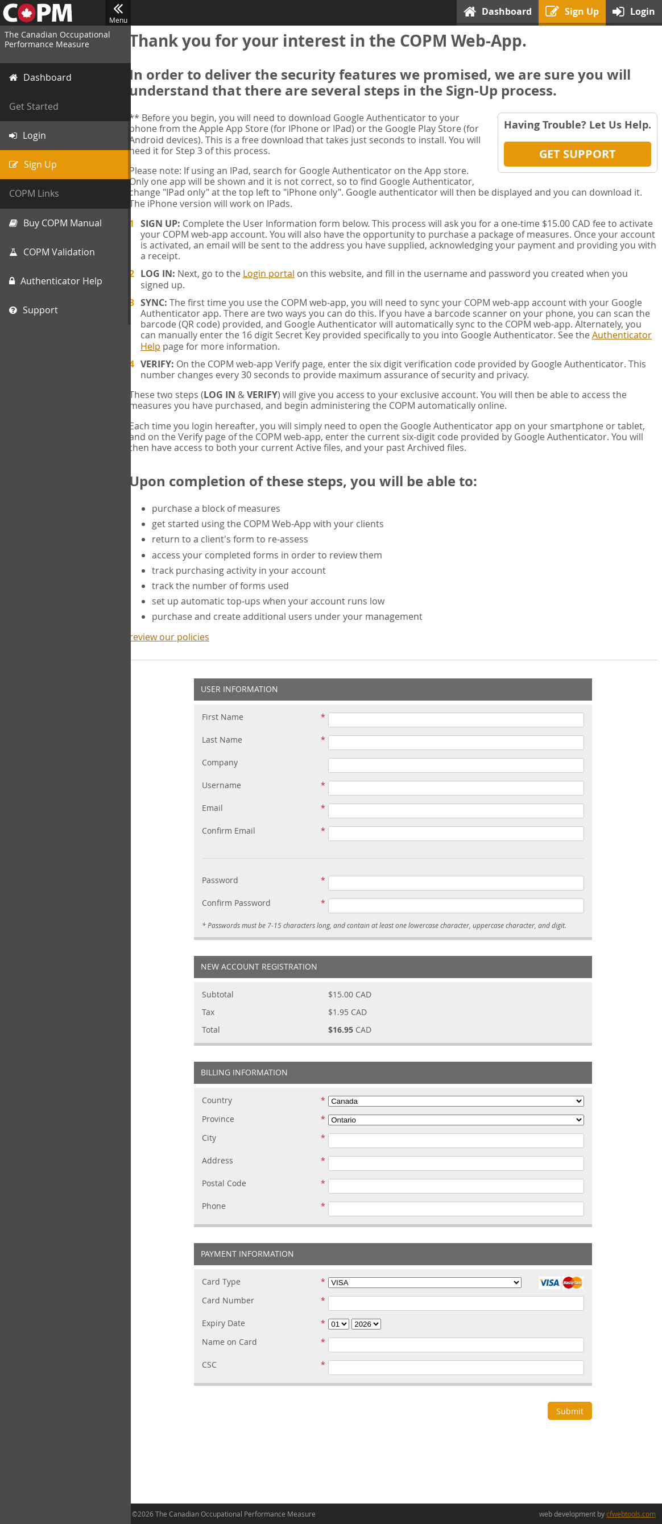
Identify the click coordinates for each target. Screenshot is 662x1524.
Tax (212, 1012)
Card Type (225, 1282)
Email (216, 808)
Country (221, 1100)
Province (222, 1119)
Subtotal (222, 995)
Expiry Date (227, 1323)
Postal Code (228, 1183)
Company (224, 763)
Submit (573, 1411)
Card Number (232, 1301)
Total (215, 1030)
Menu (118, 13)
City (213, 1138)
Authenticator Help (189, 346)
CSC (213, 1365)
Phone (218, 1206)
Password (224, 880)
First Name (226, 717)
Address (221, 1161)
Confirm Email (232, 831)
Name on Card (233, 1342)
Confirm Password (240, 903)
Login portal (276, 273)
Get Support (577, 153)
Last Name (226, 740)
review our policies (176, 637)
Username (225, 785)
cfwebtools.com (631, 1513)
